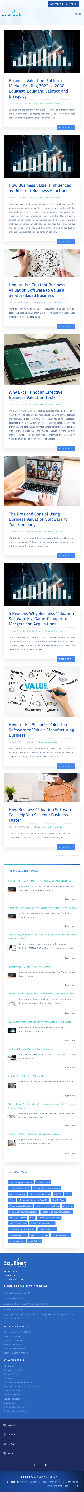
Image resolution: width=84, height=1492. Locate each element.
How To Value (58, 1200)
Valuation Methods (17, 1235)
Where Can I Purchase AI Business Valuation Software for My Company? (42, 907)
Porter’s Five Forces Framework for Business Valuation (34, 1133)
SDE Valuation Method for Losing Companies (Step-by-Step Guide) (39, 1021)
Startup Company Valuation (21, 1229)
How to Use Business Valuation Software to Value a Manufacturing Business (41, 730)
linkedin (36, 1466)
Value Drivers (35, 1241)
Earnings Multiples (12, 1336)
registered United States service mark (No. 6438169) (43, 1481)
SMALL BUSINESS (17, 1223)
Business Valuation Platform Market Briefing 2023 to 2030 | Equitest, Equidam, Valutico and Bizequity (38, 88)
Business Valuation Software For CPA (21, 1386)
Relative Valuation (17, 1217)
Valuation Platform (61, 1235)
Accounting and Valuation (20, 1182)
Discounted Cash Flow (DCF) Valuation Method (26, 1303)
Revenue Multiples (12, 1344)
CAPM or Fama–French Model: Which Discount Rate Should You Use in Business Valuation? (41, 1106)
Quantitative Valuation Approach (57, 1211)
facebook (41, 1466)
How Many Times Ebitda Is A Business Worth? (29, 966)
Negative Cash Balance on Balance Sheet (27, 1076)
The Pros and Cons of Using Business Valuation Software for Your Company (39, 519)
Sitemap (8, 1378)
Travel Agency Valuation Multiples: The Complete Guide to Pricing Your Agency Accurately (41, 936)
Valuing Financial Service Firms (19, 1293)
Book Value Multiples (13, 1340)
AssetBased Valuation (19, 1188)
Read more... (66, 127)
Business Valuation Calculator (18, 1382)
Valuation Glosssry (47, 1229)
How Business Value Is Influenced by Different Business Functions (40, 187)
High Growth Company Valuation (33, 1200)
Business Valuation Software (47, 1188)
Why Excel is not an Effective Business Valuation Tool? (36, 394)
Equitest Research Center (16, 1411)
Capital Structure (17, 1194)
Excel (11, 1200)
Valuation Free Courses (15, 1407)
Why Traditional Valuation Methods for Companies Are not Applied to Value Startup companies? (39, 1316)
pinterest (47, 1465)
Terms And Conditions (14, 1370)
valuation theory (16, 1241)
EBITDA (57, 1194)
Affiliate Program (12, 1394)
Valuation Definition (13, 1298)
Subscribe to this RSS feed (67, 855)
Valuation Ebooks (12, 1398)
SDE (32, 1217)
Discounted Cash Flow (40, 1194)
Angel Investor (43, 1182)
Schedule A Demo (12, 1390)
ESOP (68, 1194)
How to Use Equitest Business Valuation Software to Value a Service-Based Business (37, 290)
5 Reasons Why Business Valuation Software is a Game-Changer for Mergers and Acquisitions (41, 618)
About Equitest (11, 1365)
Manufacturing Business (20, 1206)
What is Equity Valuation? (16, 1309)
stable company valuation (42, 1223)
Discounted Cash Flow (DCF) (17, 1332)
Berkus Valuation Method (16, 1352)
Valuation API (10, 1402)
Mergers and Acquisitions (47, 1206)
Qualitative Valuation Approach (23, 1211)
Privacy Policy (10, 1374)
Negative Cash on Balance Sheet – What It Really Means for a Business (41, 993)
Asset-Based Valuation (15, 1348)
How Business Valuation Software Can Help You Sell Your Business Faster (40, 815)
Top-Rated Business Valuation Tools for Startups (31, 1048)
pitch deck (68, 1206)
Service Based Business (49, 1217)
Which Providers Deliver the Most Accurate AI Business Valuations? (40, 880)
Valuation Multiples (39, 1235)
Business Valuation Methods (48, 103)
